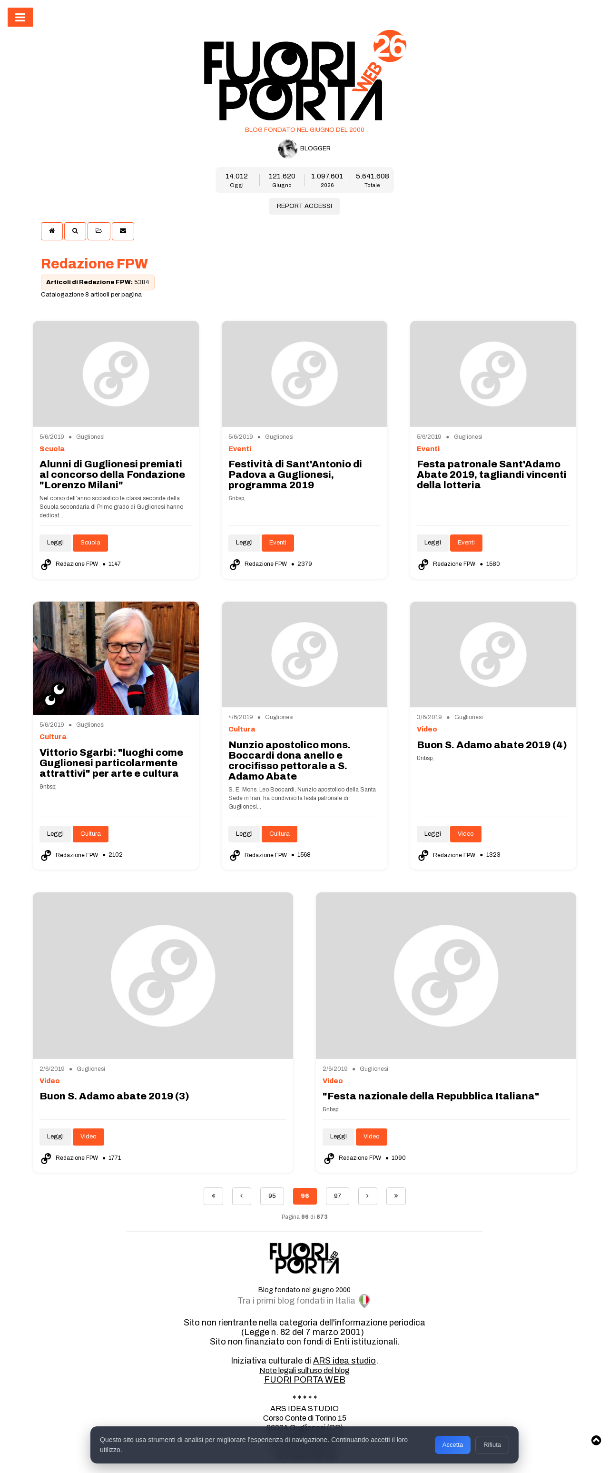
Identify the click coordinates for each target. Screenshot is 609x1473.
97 (337, 1196)
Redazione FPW (69, 564)
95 (272, 1196)
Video (466, 833)
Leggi (55, 542)
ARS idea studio (344, 1360)
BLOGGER (304, 148)
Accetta (452, 1444)
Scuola (90, 542)
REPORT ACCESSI (304, 206)
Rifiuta (492, 1444)
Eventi (277, 542)
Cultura (90, 833)
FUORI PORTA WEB (304, 1379)
